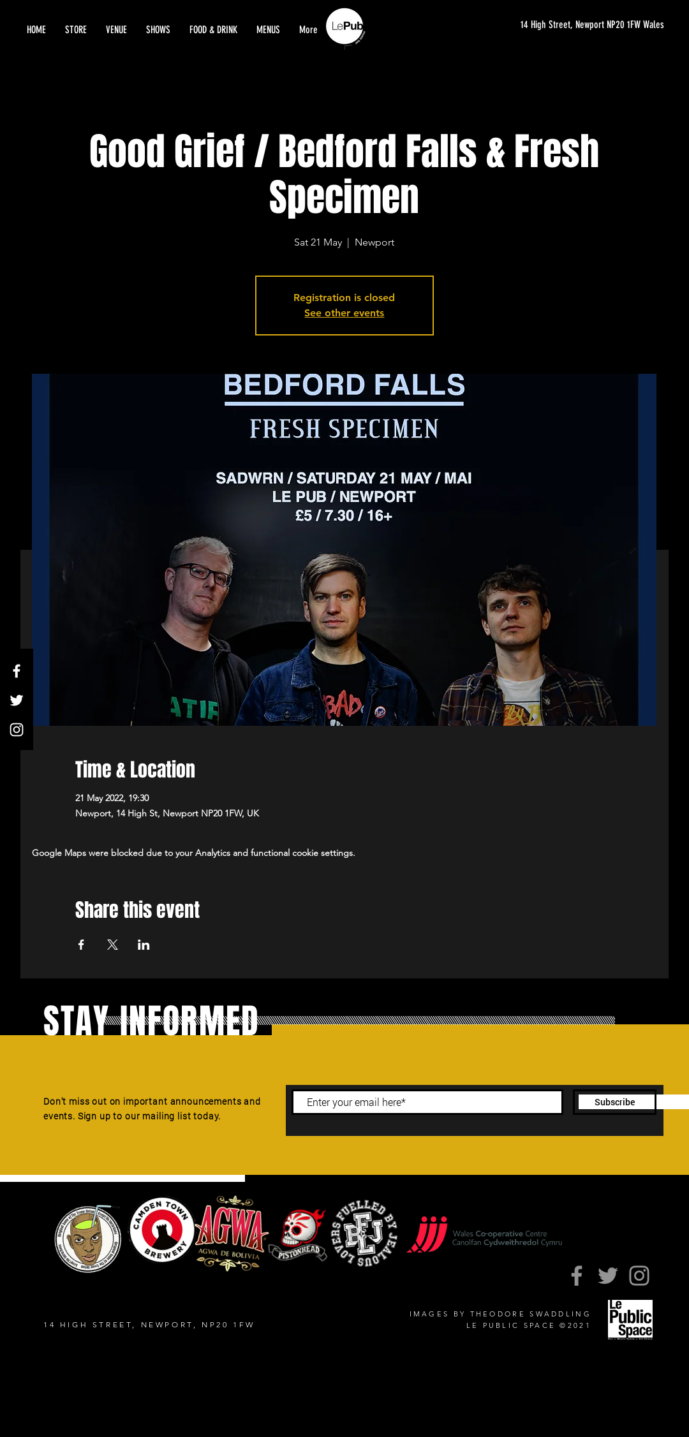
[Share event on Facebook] (81, 945)
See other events (344, 313)
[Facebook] (17, 671)
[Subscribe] (614, 1102)
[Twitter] (17, 700)
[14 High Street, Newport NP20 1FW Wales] (580, 25)
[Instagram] (17, 730)
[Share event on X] (113, 945)
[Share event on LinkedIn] (144, 945)
